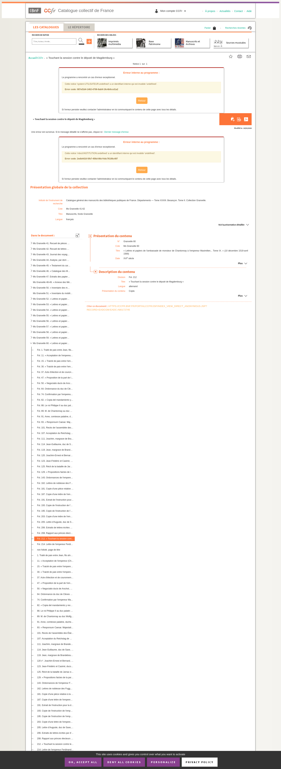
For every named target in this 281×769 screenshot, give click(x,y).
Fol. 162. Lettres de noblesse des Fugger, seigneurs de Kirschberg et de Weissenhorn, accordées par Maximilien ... (55, 483)
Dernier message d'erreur (116, 132)
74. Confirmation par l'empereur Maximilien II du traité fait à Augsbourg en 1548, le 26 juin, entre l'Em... (55, 600)
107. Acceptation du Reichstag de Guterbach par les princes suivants (55, 638)
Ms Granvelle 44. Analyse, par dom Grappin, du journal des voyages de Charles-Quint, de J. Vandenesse (51, 260)
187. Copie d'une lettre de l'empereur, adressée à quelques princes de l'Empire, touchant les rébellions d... (55, 699)
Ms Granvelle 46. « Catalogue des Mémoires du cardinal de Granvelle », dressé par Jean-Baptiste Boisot (51, 271)
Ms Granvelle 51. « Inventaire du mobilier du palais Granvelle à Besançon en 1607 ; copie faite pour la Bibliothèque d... (53, 293)
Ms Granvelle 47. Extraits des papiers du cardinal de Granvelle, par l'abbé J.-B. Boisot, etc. (51, 276)
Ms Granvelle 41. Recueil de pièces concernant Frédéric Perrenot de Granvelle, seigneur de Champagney (51, 243)
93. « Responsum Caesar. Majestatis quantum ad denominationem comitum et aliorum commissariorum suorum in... (55, 627)
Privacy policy (199, 762)
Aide (249, 11)
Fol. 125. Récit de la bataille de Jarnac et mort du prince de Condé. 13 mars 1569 (55, 466)
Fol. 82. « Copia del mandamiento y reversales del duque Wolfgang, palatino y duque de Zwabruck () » (55, 400)
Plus (240, 263)
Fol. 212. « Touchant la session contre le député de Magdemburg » (55, 538)
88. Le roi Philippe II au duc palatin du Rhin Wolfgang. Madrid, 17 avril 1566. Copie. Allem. (55, 611)
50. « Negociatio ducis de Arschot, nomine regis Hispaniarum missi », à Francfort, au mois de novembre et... (55, 588)
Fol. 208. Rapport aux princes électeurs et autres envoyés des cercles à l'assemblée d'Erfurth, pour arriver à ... (55, 533)
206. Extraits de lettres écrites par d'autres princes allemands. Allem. (55, 733)
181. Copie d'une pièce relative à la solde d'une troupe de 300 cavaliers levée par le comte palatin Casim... (55, 694)
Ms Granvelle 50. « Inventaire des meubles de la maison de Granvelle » (51, 288)
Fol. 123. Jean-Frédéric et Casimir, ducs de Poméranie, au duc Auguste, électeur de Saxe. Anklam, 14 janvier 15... (55, 461)
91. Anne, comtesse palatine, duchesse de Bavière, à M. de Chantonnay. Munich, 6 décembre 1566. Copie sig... (55, 622)
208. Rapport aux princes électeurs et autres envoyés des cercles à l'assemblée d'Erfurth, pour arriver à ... (55, 738)
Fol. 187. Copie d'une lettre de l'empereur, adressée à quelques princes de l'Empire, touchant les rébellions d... (55, 494)
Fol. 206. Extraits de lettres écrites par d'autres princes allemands (55, 527)
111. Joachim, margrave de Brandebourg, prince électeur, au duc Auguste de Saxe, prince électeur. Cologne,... (55, 644)
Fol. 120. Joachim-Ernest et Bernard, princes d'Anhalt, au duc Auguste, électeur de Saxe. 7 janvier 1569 (55, 455)
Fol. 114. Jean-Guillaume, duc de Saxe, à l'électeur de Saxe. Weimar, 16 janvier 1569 (55, 444)
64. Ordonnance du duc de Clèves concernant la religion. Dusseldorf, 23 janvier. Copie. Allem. (55, 594)
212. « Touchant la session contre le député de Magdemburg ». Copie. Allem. (55, 744)
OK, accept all (83, 762)
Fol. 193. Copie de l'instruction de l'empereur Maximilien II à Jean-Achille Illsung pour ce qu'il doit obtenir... (55, 505)
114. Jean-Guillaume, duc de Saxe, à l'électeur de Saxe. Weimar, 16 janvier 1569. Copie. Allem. (55, 649)
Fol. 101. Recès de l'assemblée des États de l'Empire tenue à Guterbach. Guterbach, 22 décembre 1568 (55, 427)
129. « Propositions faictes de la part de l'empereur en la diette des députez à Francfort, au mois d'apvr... (55, 677)
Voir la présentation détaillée (231, 224)
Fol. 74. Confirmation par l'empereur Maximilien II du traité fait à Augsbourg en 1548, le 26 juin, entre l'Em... (55, 394)
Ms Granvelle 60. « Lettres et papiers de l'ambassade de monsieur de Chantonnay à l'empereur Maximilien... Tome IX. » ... (51, 343)
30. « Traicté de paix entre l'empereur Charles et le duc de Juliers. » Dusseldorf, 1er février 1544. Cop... (55, 572)
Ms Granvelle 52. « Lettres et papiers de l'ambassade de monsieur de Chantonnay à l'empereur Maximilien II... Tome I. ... (51, 299)
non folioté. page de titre (48, 550)
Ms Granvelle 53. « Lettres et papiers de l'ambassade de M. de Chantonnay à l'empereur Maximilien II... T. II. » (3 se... (51, 304)
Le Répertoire (79, 27)
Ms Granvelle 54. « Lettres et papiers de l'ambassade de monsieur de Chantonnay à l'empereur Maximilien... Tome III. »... (51, 310)
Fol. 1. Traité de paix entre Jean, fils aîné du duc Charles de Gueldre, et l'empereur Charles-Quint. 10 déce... (55, 350)
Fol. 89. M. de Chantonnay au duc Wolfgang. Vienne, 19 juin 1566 (55, 411)
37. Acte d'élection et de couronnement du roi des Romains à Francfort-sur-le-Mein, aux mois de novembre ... (55, 577)
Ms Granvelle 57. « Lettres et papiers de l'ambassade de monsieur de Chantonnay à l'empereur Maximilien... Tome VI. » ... (51, 326)
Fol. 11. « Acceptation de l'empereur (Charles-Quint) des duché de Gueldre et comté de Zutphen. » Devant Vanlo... (55, 355)
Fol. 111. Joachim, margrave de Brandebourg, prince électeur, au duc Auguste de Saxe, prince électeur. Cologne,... (55, 439)
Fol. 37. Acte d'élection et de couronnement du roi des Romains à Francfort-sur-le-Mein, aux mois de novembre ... (55, 372)
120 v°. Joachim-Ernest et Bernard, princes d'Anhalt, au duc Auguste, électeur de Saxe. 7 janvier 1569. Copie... (55, 661)
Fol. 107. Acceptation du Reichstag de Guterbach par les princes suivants (55, 433)
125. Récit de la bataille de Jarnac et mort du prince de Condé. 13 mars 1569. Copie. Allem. (55, 672)
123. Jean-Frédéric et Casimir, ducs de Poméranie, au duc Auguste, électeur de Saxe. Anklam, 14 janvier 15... (55, 666)
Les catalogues (46, 27)
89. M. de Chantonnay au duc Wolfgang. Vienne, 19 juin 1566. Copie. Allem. (55, 616)
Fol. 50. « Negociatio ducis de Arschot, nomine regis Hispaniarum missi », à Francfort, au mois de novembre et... (55, 383)
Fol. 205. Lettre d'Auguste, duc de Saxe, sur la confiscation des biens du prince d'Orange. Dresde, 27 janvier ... (55, 522)
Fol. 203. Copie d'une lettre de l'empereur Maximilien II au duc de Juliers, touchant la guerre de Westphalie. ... (55, 516)
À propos (210, 11)
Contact (238, 11)
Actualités (225, 11)
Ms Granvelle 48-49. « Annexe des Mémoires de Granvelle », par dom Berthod (53, 282)
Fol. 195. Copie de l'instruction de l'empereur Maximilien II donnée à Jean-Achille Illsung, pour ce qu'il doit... (55, 511)
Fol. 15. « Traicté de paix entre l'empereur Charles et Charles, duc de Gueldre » (55, 361)
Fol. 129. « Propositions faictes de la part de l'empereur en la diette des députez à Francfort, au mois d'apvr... (55, 472)
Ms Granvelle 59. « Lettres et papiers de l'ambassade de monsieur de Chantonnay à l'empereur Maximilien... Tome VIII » (51, 338)
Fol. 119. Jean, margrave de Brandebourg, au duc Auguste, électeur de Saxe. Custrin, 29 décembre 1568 (55, 450)
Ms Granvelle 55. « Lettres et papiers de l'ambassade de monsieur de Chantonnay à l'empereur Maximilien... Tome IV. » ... (51, 315)
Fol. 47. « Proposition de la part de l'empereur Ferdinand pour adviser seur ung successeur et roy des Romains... (55, 377)
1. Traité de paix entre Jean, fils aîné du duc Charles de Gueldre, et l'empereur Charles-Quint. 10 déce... (55, 555)
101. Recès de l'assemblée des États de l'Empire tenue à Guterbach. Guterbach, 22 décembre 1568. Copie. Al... (55, 633)
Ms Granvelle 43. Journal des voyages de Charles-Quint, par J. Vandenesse (51, 254)
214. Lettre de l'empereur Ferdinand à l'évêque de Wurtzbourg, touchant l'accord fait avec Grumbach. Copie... (55, 749)
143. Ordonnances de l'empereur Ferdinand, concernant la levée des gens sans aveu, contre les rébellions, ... (55, 683)
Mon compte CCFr (174, 11)
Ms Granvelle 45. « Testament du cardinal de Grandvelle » (51, 265)
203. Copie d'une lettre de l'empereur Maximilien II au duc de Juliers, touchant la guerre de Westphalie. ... (55, 722)
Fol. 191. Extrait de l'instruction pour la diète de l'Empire (55, 500)
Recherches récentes (238, 28)
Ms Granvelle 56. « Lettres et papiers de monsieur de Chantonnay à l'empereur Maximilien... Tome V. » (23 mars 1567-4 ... (51, 321)
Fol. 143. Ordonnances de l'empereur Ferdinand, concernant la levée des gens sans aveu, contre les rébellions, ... (55, 477)
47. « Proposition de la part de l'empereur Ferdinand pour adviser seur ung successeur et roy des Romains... (55, 583)
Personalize (163, 762)
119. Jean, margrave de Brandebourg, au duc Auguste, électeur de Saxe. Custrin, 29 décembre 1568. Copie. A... (55, 655)
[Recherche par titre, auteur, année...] (54, 41)
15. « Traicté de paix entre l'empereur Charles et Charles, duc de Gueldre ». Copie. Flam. (55, 566)
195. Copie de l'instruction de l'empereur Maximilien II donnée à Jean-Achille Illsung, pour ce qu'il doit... (55, 716)
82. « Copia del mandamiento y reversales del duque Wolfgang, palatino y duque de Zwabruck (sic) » (55, 605)
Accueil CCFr (35, 57)
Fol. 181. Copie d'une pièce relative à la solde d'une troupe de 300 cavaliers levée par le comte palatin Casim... (55, 488)
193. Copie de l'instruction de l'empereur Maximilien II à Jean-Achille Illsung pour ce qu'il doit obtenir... (55, 711)
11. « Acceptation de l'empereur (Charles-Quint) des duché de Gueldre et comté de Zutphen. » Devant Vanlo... (55, 561)
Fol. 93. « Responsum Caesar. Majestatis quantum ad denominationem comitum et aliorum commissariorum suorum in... (55, 422)
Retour (142, 100)
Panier (210, 28)
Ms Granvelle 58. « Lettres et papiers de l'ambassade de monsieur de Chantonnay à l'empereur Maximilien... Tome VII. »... (51, 332)
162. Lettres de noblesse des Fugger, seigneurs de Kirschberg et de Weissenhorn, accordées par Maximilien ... (55, 688)
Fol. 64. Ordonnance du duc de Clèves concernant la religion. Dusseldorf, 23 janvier (55, 389)
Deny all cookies (124, 762)
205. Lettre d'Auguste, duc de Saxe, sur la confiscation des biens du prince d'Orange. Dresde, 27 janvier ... (55, 727)
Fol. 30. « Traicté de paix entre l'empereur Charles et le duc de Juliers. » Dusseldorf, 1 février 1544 (55, 366)
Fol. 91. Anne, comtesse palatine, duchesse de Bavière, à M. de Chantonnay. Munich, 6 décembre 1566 (55, 416)
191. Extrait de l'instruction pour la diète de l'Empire (55, 705)
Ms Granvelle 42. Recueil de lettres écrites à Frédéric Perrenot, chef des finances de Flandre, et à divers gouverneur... (51, 249)
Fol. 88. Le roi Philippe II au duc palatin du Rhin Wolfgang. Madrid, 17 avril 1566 (55, 405)
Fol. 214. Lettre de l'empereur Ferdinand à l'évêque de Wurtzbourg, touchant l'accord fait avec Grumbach (55, 544)
